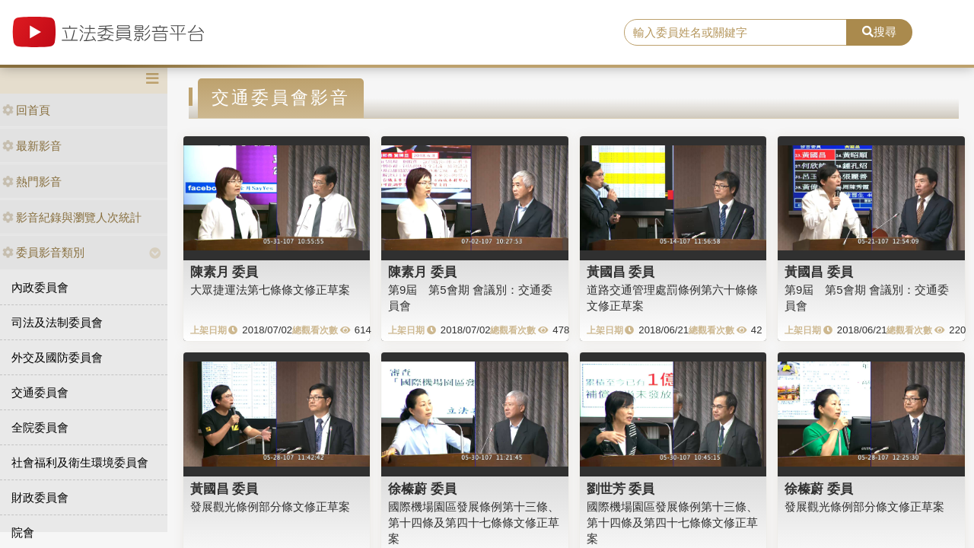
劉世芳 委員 (621, 488)
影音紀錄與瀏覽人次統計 (72, 217)
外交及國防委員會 (57, 357)
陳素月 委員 (224, 272)
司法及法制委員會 (57, 322)
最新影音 (32, 145)
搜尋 (879, 31)
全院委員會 (39, 427)
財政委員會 (39, 497)
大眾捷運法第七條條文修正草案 (270, 289)
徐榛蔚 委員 (422, 488)
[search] (735, 32)
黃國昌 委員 (621, 272)
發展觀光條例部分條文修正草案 (270, 506)
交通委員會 (39, 392)
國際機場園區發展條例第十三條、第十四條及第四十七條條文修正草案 (473, 523)
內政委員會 (39, 287)
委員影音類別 (43, 252)
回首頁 (26, 110)
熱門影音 (32, 181)
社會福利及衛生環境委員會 (79, 462)
